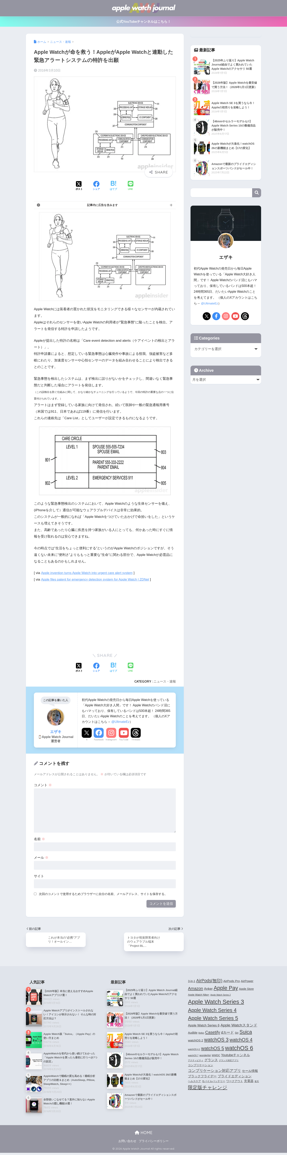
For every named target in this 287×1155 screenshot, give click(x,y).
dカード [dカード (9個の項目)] (227, 1033)
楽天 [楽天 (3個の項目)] (257, 1082)
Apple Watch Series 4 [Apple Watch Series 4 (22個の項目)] (212, 1011)
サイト (39, 876)
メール (41, 858)
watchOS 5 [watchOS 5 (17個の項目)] (212, 1049)
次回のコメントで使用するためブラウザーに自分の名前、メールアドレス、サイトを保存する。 (103, 894)
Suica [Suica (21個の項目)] (245, 1032)
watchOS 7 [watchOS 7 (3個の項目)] (193, 1056)
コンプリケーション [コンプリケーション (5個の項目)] (200, 1065)
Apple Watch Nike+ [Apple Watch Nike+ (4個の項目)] (198, 995)
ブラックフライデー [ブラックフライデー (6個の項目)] (202, 1076)
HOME (143, 1134)
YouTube (123, 739)
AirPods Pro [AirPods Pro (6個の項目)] (231, 981)
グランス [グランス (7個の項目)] (211, 1060)
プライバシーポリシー (154, 1143)
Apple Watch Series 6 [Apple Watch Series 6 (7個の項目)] (203, 1026)
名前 (39, 839)
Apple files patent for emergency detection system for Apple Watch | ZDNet (97, 579)
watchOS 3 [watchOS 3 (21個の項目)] (216, 1040)
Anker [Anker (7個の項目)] (208, 989)
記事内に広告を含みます (102, 205)
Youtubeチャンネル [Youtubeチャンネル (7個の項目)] (235, 1055)
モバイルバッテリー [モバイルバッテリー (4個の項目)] (213, 1081)
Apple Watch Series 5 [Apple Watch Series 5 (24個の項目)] (213, 1019)
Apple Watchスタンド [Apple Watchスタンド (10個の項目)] (238, 1026)
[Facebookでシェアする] (96, 186)
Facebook (99, 739)
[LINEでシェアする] (130, 186)
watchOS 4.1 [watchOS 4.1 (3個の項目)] (194, 1050)
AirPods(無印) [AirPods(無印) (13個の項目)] (209, 981)
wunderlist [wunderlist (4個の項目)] (205, 1056)
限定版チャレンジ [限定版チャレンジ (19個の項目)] (207, 1088)
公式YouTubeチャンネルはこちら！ (143, 22)
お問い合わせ (127, 1143)
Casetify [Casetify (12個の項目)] (212, 1032)
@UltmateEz (120, 721)
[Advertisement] (67, 616)
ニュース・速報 (164, 681)
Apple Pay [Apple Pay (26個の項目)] (226, 989)
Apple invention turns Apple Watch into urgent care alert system (89, 573)
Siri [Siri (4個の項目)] (236, 1033)
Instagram (111, 739)
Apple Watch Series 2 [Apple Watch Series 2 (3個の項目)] (220, 995)
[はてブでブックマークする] (113, 186)
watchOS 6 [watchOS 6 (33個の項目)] (239, 1048)
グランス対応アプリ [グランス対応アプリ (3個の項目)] (229, 1061)
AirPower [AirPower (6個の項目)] (247, 981)
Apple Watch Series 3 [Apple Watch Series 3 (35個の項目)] (216, 1002)
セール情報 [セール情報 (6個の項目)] (250, 1071)
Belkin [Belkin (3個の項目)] (201, 1033)
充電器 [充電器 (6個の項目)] (249, 1081)
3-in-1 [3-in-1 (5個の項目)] (191, 981)
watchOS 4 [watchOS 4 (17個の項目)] (241, 1040)
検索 (256, 192)
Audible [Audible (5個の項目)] (192, 1033)
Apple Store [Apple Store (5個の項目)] (246, 989)
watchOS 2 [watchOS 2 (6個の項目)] (195, 1041)
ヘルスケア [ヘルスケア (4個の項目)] (194, 1081)
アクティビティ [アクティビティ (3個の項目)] (195, 1061)
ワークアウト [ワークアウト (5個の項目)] (234, 1081)
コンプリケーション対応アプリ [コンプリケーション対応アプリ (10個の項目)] (214, 1071)
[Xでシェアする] (79, 186)
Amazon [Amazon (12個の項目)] (195, 989)
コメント (43, 785)
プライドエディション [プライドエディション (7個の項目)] (235, 1076)
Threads (135, 739)
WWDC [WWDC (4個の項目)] (216, 1056)
